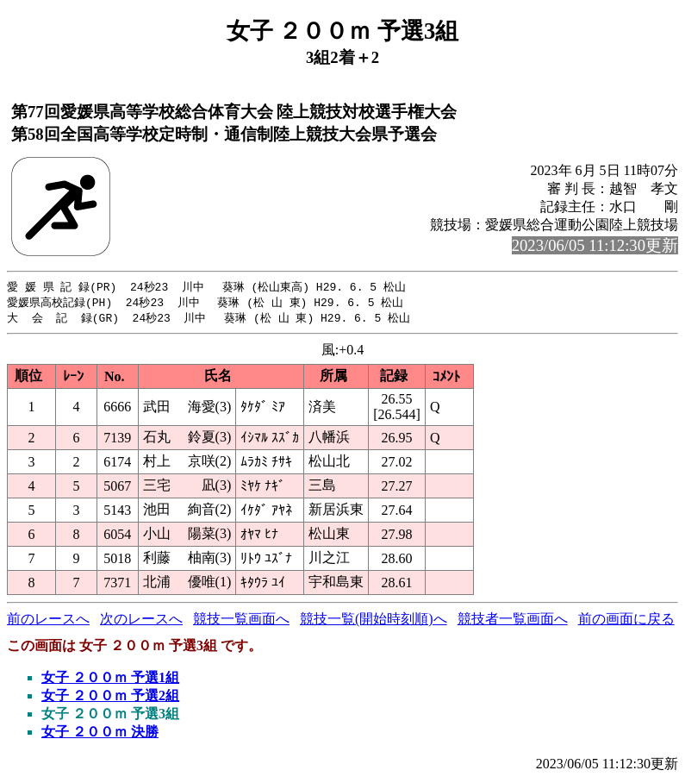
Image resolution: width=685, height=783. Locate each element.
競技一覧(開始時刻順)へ (373, 621)
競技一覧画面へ (241, 621)
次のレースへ (141, 621)
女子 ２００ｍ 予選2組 (110, 698)
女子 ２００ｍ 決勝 (100, 734)
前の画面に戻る (626, 621)
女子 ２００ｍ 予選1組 (110, 680)
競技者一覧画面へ (513, 621)
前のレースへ (48, 621)
